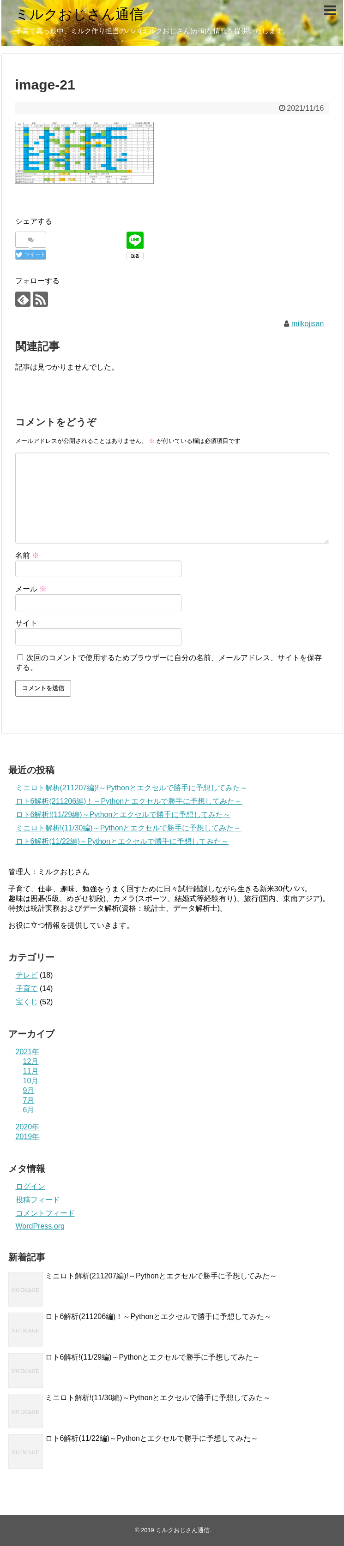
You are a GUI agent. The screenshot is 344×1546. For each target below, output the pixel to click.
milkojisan (307, 324)
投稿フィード (38, 1200)
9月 (29, 1090)
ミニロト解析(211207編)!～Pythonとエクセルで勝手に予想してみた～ (131, 788)
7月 (29, 1100)
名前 (27, 555)
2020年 (28, 1127)
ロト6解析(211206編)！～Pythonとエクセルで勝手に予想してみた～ (129, 801)
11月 (31, 1071)
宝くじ (27, 1002)
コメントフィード (45, 1213)
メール (31, 589)
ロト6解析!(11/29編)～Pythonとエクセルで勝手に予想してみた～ (123, 814)
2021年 (28, 1052)
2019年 (28, 1136)
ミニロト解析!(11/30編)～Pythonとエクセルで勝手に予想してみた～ (128, 828)
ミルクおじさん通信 (79, 14)
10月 (31, 1081)
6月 (29, 1110)
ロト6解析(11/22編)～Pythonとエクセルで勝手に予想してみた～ (122, 841)
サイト (26, 623)
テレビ (27, 975)
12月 (31, 1061)
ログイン (30, 1186)
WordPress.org (40, 1226)
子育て (27, 988)
